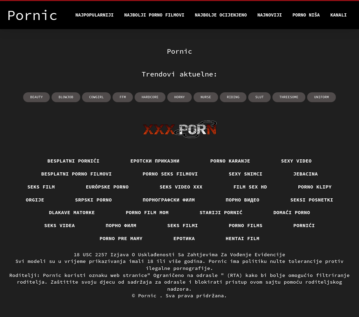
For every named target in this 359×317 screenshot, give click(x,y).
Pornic (149, 295)
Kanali (338, 15)
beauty (36, 97)
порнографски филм (169, 200)
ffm (123, 97)
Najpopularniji (94, 15)
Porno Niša (306, 15)
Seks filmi (182, 225)
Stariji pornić (221, 212)
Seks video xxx (181, 187)
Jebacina (305, 174)
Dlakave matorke (72, 212)
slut (259, 97)
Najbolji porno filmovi (154, 15)
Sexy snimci (245, 174)
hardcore (150, 97)
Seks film (41, 187)
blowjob (66, 97)
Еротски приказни (155, 161)
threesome (288, 97)
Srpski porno (93, 200)
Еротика (184, 238)
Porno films (246, 225)
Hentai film (242, 238)
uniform (321, 97)
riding (233, 97)
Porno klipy (315, 187)
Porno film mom (147, 212)
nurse (206, 97)
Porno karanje (230, 161)
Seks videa (59, 225)
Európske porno (107, 187)
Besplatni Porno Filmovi (76, 174)
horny (179, 97)
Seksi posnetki (311, 200)
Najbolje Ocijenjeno (221, 15)
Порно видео (242, 200)
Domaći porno (291, 212)
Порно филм (121, 225)
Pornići (304, 225)
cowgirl (96, 97)
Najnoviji (269, 15)
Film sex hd (250, 187)
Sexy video (296, 161)
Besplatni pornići (73, 161)
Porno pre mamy (121, 238)
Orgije (35, 200)
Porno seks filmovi (170, 174)
